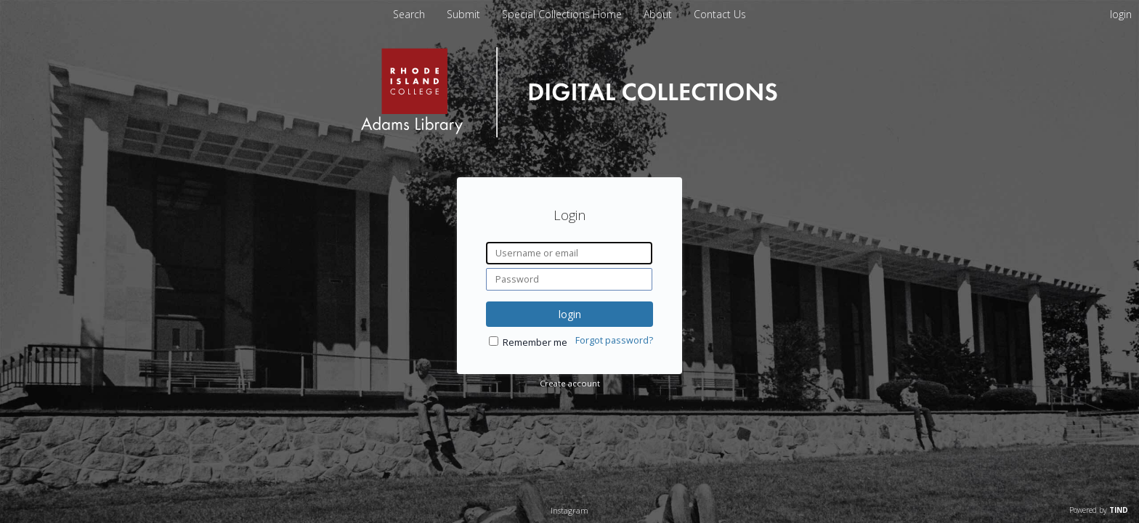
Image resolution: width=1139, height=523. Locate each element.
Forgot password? (614, 340)
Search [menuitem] (409, 14)
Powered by (1098, 510)
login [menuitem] (1121, 14)
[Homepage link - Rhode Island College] (569, 134)
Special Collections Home (563, 14)
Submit (465, 14)
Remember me (535, 342)
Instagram (569, 510)
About (659, 14)
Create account (570, 383)
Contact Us (720, 14)
